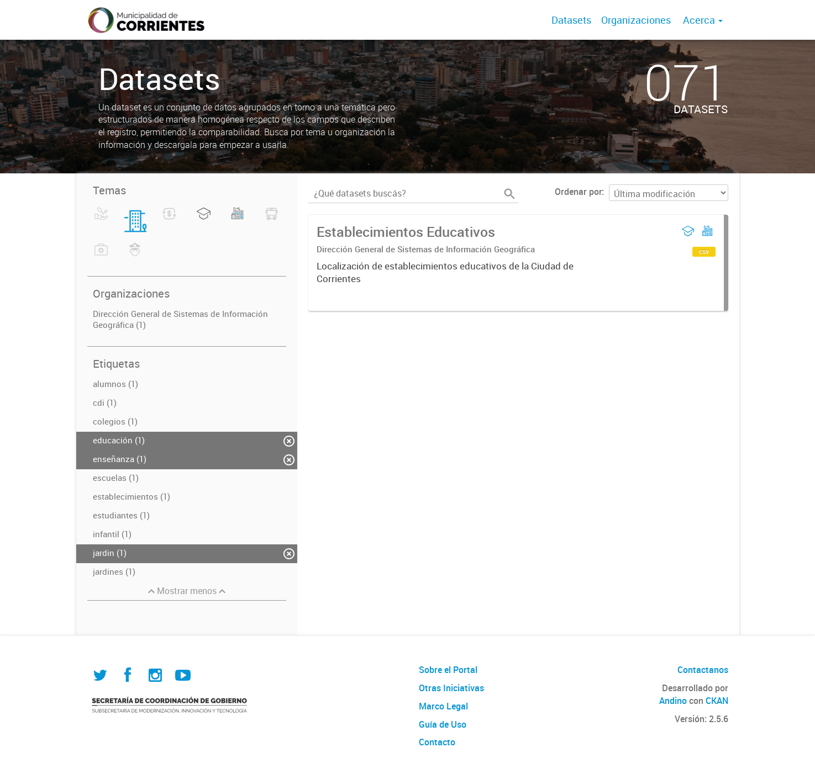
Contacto (437, 742)
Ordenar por (578, 191)
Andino (673, 701)
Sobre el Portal (448, 670)
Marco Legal (443, 706)
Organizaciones (636, 20)
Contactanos (702, 670)
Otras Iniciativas (451, 688)
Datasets (571, 20)
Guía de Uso (442, 724)
